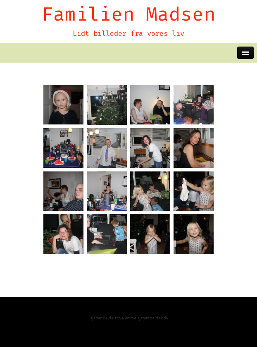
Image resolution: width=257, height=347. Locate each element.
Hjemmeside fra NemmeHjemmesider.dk (128, 318)
